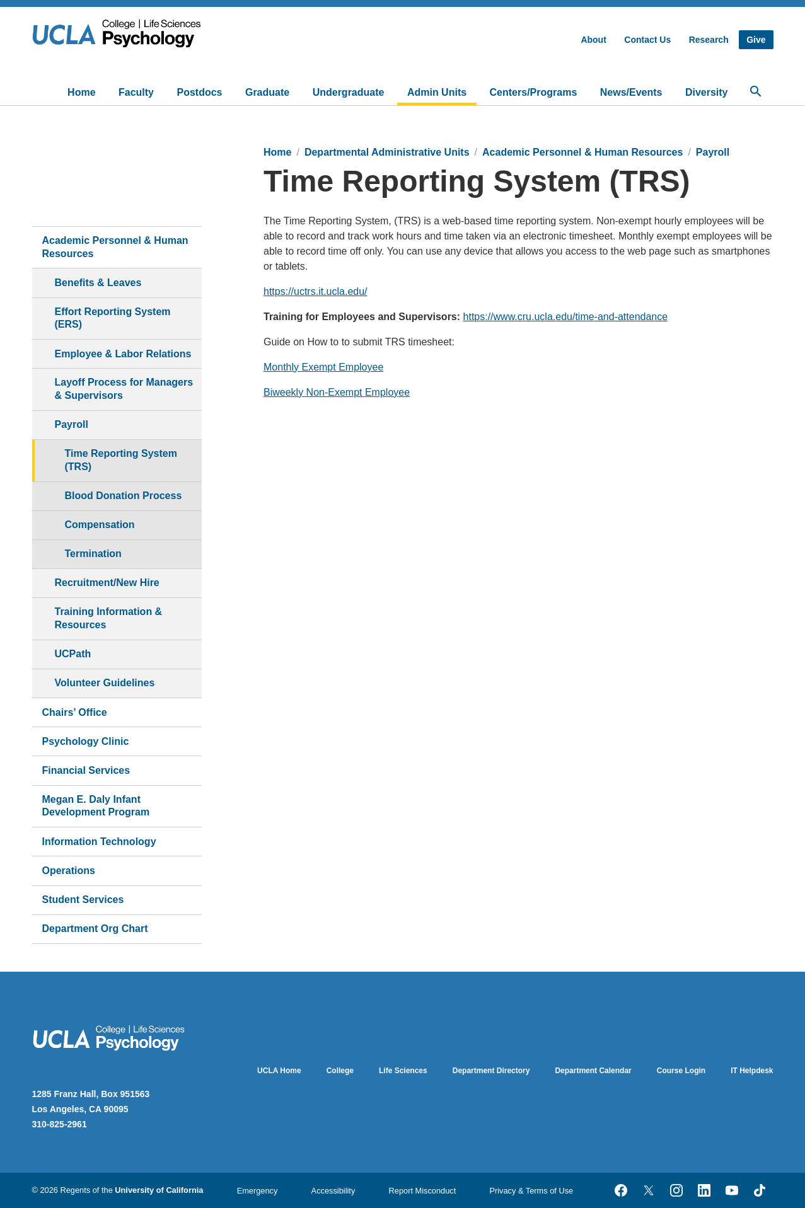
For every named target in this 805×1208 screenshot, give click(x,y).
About (593, 40)
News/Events (631, 92)
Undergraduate (349, 92)
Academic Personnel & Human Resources (582, 152)
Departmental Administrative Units (387, 152)
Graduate (267, 92)
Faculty (136, 92)
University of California (159, 1190)
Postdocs (199, 92)
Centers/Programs (533, 92)
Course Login (681, 1070)
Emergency (257, 1190)
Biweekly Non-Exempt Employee (337, 392)
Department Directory (491, 1070)
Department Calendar (593, 1070)
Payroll (712, 152)
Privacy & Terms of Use (531, 1190)
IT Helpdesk (752, 1070)
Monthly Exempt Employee (323, 367)
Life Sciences (403, 1070)
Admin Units (436, 92)
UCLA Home (279, 1070)
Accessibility (333, 1190)
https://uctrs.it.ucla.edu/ (316, 291)
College (340, 1070)
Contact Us (647, 40)
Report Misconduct (422, 1190)
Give (755, 40)
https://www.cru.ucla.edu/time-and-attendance (565, 316)
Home (81, 92)
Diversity (706, 92)
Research (709, 40)
